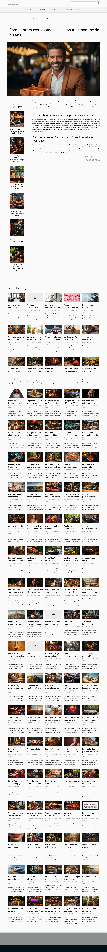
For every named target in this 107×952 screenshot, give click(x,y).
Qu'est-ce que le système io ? (52, 370)
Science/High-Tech (66, 10)
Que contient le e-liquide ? (52, 527)
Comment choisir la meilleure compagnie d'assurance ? (35, 752)
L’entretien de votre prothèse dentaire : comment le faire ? (72, 751)
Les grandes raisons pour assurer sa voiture (72, 911)
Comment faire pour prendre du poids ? (33, 467)
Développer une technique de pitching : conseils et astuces (90, 308)
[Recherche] (85, 3)
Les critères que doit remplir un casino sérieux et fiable (35, 815)
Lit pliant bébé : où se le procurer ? (34, 402)
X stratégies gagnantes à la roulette (14, 719)
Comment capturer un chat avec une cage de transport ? (53, 719)
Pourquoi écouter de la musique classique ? (34, 435)
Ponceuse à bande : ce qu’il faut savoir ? (35, 370)
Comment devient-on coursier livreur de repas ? (71, 371)
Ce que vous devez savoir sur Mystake (71, 495)
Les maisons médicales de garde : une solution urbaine (53, 689)
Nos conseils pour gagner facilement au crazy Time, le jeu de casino (52, 497)
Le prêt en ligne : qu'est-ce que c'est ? (16, 687)
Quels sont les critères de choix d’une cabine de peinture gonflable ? (72, 468)
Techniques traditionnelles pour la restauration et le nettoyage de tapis (16, 372)
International (42, 10)
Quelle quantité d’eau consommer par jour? (17, 186)
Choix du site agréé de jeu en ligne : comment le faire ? (53, 656)
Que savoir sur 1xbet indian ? (14, 466)
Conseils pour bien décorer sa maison (15, 814)
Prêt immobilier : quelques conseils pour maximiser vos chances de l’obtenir (16, 593)
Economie (28, 10)
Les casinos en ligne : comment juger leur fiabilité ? (16, 783)
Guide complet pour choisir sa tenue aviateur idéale (72, 339)
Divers (80, 10)
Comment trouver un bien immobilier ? (71, 847)
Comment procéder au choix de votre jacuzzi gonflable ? (90, 719)
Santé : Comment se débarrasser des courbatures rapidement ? (35, 593)
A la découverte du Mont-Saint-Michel (34, 687)
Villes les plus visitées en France (15, 623)
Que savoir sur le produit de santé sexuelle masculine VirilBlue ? (35, 657)
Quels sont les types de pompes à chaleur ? (72, 879)
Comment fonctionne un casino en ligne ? (70, 815)
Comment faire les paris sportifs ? (52, 434)
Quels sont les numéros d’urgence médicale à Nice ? (72, 656)
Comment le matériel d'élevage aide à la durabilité (71, 435)
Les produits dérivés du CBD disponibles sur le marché (72, 783)
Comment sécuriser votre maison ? (90, 370)
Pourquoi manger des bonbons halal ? (16, 559)
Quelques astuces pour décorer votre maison (17, 213)
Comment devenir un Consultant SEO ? (52, 403)
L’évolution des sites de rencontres (72, 718)
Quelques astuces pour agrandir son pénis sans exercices (52, 625)
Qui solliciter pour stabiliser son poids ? (16, 656)
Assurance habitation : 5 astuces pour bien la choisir (90, 625)
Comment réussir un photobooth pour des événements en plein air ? (53, 468)
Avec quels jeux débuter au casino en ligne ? (89, 783)
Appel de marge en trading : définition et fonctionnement (17, 239)
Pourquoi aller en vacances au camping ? (52, 751)
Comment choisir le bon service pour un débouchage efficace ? (53, 308)
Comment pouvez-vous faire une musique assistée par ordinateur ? (17, 158)
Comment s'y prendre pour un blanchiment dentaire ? (15, 848)
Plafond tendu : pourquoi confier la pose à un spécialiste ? (90, 436)
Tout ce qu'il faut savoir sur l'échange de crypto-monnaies (72, 592)
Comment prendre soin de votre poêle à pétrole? (16, 528)
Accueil (9, 19)
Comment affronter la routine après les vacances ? (90, 688)
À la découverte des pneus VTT (90, 655)
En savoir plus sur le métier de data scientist (53, 879)
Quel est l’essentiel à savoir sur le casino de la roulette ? (17, 131)
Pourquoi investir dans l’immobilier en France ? (34, 496)
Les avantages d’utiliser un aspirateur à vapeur (16, 751)
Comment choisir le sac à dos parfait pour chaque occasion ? (16, 340)
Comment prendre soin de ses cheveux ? (89, 911)
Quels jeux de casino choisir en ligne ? (33, 847)
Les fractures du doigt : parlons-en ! (89, 402)
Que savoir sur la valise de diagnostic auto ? (72, 688)
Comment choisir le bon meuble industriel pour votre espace (16, 308)
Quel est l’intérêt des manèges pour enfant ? (34, 624)
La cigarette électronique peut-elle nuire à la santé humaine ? (72, 625)
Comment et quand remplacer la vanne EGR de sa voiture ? (90, 528)
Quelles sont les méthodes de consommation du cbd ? (17, 267)
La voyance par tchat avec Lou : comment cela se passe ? (89, 816)
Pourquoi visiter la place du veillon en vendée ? (90, 751)
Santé (54, 10)
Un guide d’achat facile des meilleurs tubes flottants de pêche (53, 561)
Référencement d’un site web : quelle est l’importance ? (51, 784)
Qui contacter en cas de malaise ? (52, 591)
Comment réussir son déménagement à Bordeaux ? (89, 880)
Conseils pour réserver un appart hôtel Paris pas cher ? (35, 784)
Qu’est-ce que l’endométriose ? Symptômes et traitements (15, 404)
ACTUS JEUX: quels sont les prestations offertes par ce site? (35, 911)
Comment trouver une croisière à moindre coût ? (15, 879)
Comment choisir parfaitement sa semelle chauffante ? (90, 497)
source (49, 121)
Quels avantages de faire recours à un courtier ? (90, 847)
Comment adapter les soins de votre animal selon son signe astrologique (34, 340)
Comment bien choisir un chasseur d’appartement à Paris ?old (90, 593)
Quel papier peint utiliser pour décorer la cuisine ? (16, 496)
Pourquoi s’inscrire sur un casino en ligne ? (52, 911)
